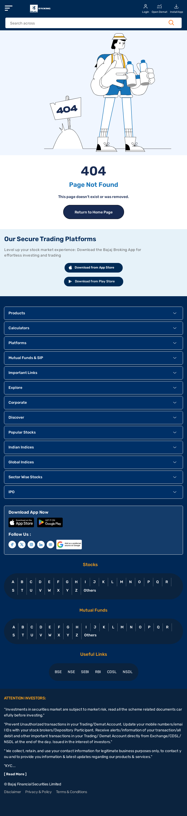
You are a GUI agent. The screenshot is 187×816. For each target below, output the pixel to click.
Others (90, 590)
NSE (71, 672)
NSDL (128, 672)
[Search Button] (171, 22)
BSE (58, 672)
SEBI (85, 672)
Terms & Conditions (71, 792)
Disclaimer (12, 792)
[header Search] (88, 23)
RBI (98, 672)
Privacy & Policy (38, 792)
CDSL (112, 672)
